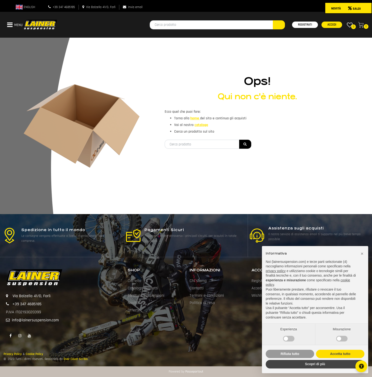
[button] (279, 24)
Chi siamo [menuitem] (198, 280)
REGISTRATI (305, 25)
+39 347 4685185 (64, 7)
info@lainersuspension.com (35, 320)
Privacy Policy (13, 354)
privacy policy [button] (276, 271)
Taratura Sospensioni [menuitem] (146, 295)
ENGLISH (25, 7)
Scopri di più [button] (315, 364)
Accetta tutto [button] (340, 354)
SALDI (354, 9)
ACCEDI (331, 25)
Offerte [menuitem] (134, 310)
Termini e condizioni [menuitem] (207, 295)
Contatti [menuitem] (197, 288)
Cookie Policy (34, 354)
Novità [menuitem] (133, 302)
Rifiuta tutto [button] (290, 354)
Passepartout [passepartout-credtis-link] (194, 371)
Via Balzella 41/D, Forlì (101, 7)
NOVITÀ (336, 8)
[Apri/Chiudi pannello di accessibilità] (361, 366)
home (195, 118)
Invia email (135, 7)
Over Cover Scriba (76, 359)
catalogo (201, 124)
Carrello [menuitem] (134, 280)
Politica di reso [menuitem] (202, 302)
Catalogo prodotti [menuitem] (143, 288)
